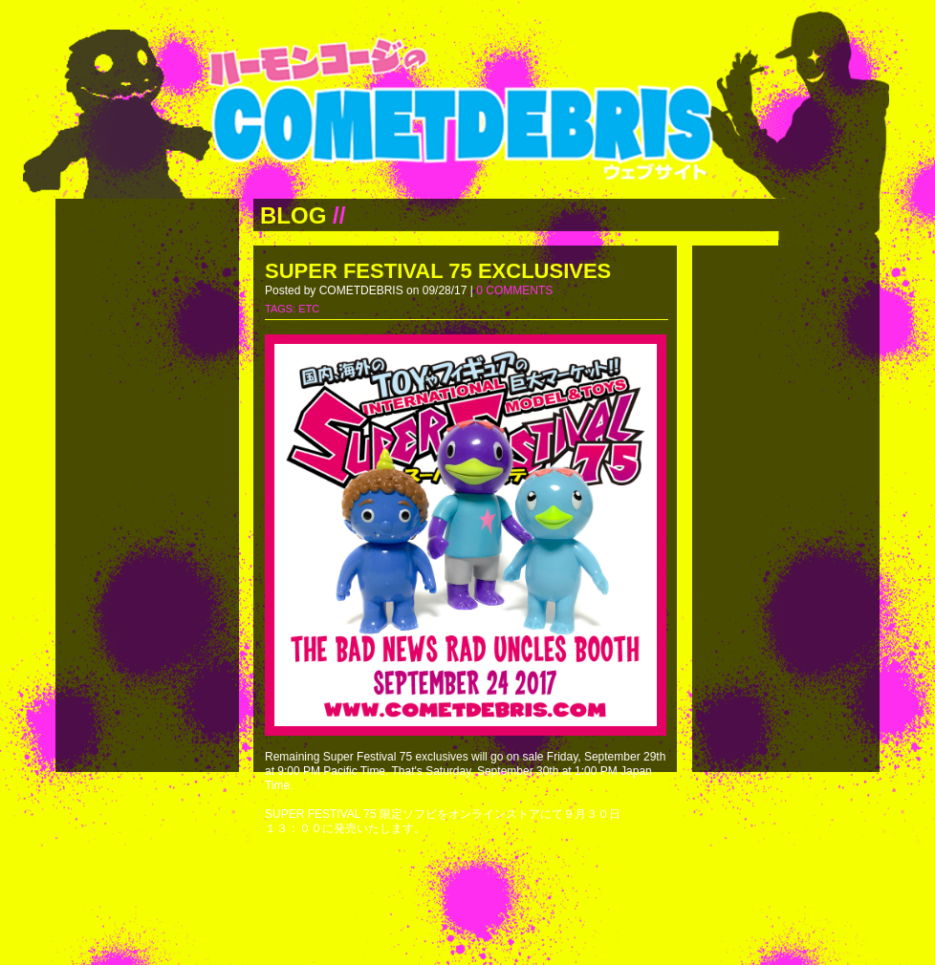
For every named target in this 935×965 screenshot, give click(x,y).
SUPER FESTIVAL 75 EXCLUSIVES (438, 271)
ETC (308, 308)
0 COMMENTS (514, 290)
